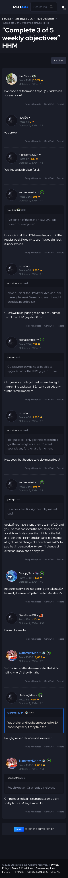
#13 (42, 769)
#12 (42, 703)
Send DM (48, 104)
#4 (41, 200)
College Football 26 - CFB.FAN (43, 871)
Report (60, 104)
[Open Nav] (5, 7)
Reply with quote (33, 104)
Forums (6, 18)
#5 (41, 274)
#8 (41, 490)
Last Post (58, 60)
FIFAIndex (19, 871)
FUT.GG (6, 871)
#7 (41, 421)
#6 (41, 348)
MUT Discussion (46, 18)
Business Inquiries (45, 868)
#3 (41, 162)
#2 (41, 125)
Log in (19, 829)
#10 (42, 623)
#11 (41, 661)
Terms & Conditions (22, 868)
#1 (41, 84)
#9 (41, 581)
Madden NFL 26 (24, 18)
